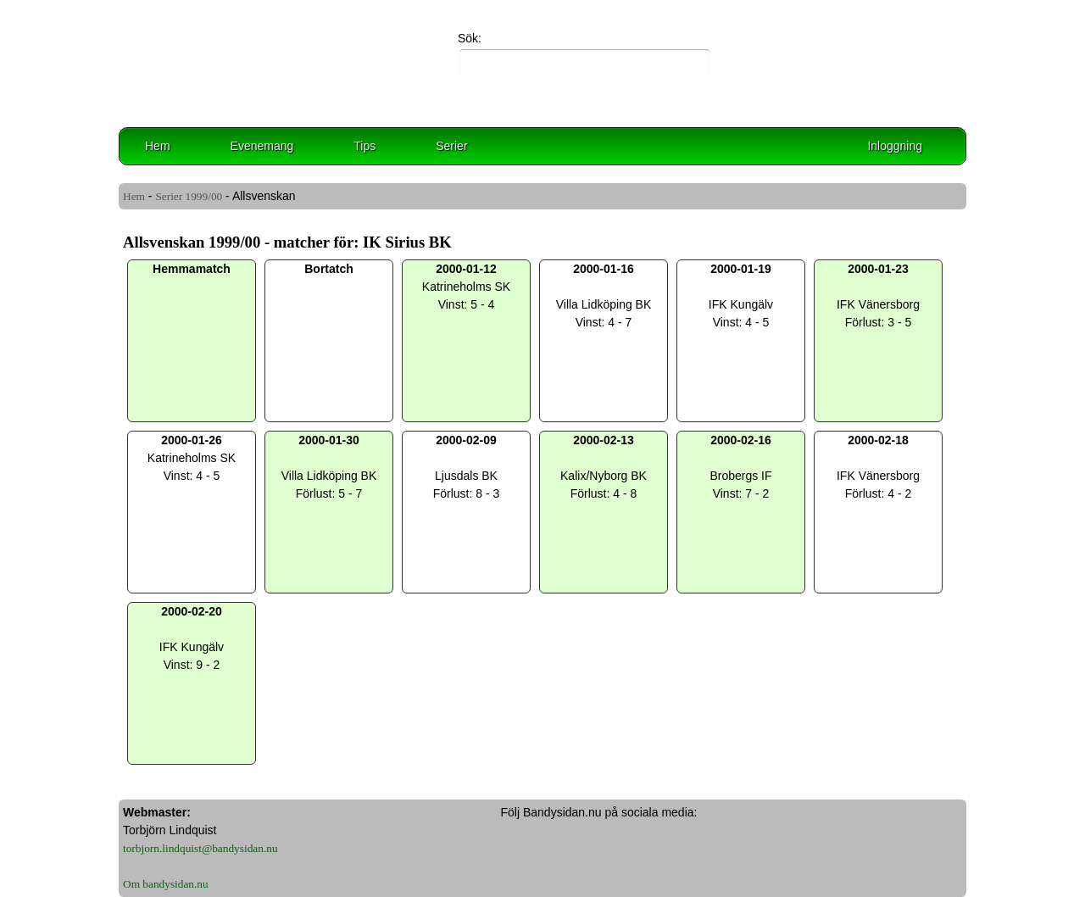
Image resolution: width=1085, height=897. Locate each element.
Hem (157, 146)
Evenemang (262, 146)
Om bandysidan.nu (166, 884)
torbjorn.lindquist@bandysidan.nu (200, 848)
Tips (364, 146)
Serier (451, 146)
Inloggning (894, 146)
